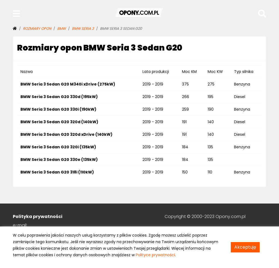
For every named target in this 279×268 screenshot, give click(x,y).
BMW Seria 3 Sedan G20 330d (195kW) (59, 96)
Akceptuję (245, 247)
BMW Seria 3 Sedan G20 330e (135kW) (59, 159)
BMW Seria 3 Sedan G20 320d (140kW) (59, 122)
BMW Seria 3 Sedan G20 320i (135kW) (58, 147)
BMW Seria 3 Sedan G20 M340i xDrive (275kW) (67, 84)
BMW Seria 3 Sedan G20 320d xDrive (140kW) (66, 134)
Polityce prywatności (155, 255)
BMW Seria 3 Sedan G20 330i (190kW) (58, 109)
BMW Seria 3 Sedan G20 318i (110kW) (57, 172)
